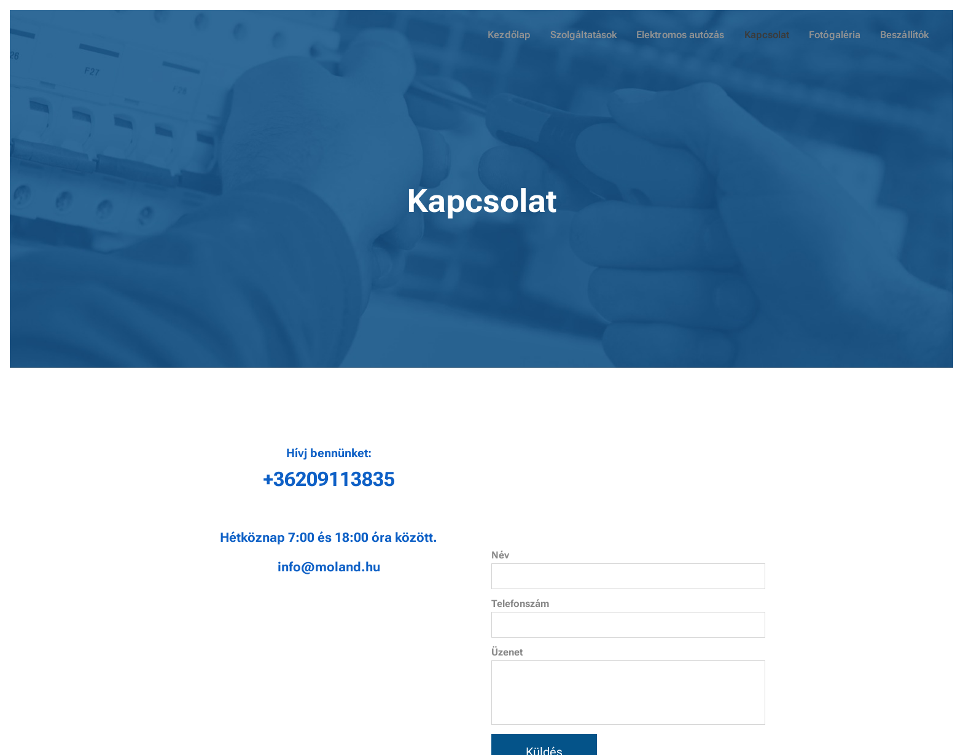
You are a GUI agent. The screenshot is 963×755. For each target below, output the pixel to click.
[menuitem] (521, 35)
